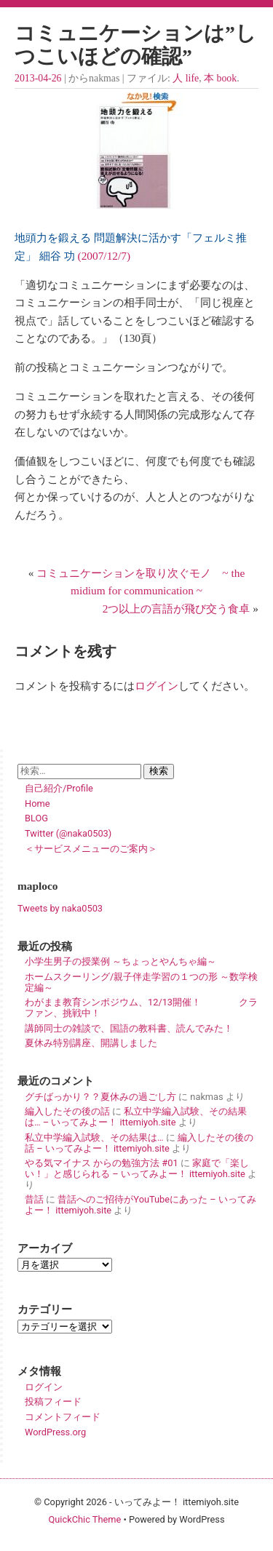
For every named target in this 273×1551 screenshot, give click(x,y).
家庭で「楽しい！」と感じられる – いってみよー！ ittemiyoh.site (137, 1168)
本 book (220, 78)
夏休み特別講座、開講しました (91, 1042)
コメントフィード (62, 1416)
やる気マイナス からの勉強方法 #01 (101, 1162)
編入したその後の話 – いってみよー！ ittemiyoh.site (139, 1143)
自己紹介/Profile (59, 788)
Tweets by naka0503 (60, 908)
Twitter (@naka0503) (68, 833)
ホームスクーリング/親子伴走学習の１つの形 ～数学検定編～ (141, 982)
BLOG (36, 818)
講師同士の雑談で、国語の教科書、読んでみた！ (129, 1028)
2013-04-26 (38, 78)
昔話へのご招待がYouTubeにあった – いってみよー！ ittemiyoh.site (140, 1205)
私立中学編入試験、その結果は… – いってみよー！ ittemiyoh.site (136, 1117)
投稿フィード (53, 1401)
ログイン (156, 685)
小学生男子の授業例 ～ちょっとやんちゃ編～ (120, 961)
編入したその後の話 (67, 1111)
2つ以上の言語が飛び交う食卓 (176, 608)
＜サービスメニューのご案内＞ (91, 848)
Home (37, 803)
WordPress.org (55, 1432)
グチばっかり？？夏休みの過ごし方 (100, 1096)
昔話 (34, 1199)
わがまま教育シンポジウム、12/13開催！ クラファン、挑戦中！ (141, 1007)
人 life (186, 78)
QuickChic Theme (84, 1519)
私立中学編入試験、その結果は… (94, 1137)
